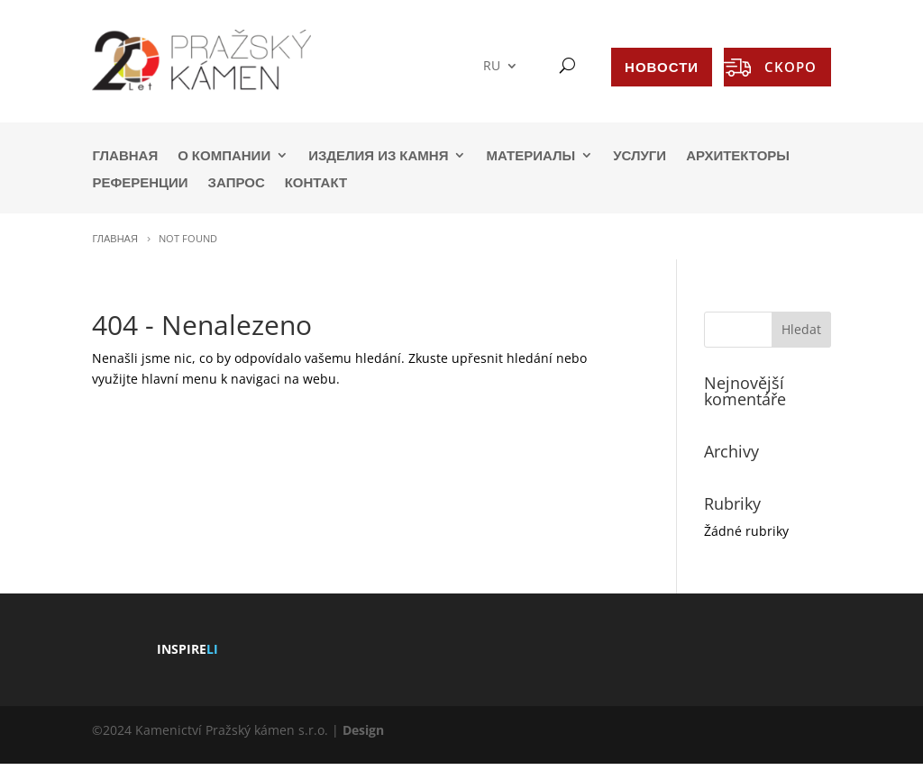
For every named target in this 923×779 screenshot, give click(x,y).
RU (491, 66)
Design (363, 729)
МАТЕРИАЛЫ (530, 156)
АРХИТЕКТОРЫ (738, 156)
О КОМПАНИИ (224, 156)
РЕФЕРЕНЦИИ (139, 183)
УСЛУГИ (639, 156)
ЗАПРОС (236, 183)
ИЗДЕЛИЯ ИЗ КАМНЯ (378, 156)
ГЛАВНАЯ (125, 156)
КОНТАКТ (316, 183)
